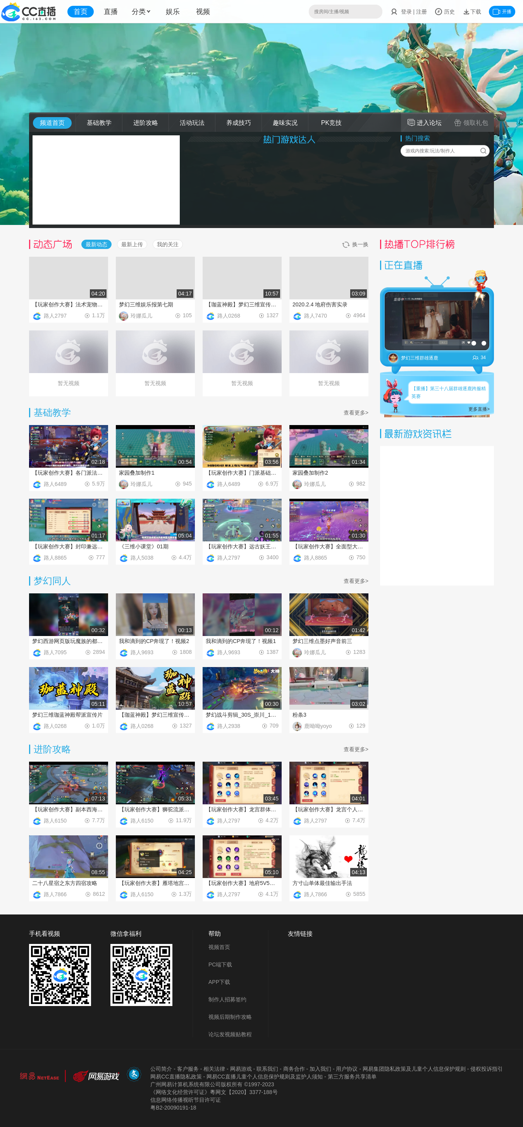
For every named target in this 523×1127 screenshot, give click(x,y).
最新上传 (132, 244)
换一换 (355, 244)
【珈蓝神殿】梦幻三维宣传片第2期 (242, 304)
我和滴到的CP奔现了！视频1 (241, 641)
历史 (445, 11)
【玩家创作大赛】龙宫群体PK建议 (242, 809)
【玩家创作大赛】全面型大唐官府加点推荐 (328, 546)
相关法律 (214, 1069)
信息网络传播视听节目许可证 (185, 1100)
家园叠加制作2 (310, 473)
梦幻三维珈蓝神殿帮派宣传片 (67, 715)
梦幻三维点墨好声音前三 (322, 641)
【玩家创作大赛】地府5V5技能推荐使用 (242, 883)
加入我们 (320, 1069)
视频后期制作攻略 (230, 1017)
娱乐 (173, 12)
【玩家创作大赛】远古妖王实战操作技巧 (242, 546)
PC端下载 (220, 964)
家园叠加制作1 (137, 473)
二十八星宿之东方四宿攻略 (64, 883)
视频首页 (219, 947)
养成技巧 (238, 122)
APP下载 (219, 982)
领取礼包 (471, 122)
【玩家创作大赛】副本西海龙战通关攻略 (68, 809)
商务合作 (294, 1069)
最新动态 (96, 244)
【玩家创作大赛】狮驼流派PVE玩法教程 (155, 809)
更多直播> (479, 409)
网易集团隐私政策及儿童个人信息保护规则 (414, 1069)
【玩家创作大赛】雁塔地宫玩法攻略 (155, 883)
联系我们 (267, 1069)
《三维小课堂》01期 (144, 546)
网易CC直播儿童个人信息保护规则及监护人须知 (264, 1076)
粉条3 (299, 715)
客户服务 (188, 1069)
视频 (203, 12)
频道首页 (52, 122)
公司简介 (161, 1069)
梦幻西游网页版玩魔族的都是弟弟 (68, 641)
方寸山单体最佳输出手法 (322, 883)
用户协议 (347, 1069)
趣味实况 (285, 122)
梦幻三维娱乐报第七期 (146, 304)
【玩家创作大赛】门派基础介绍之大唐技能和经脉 (242, 473)
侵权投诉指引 (486, 1069)
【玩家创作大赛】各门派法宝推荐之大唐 (68, 473)
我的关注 (168, 244)
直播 (111, 12)
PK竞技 (331, 122)
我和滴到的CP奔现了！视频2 (154, 641)
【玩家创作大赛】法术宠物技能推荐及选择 (68, 304)
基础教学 (99, 122)
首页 (81, 12)
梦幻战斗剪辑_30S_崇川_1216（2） (242, 715)
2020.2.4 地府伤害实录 (320, 304)
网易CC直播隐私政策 (175, 1076)
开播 (502, 11)
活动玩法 (192, 122)
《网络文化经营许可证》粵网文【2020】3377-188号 (213, 1092)
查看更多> (356, 413)
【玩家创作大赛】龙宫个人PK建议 (328, 809)
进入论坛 (425, 122)
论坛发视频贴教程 (230, 1034)
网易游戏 (241, 1069)
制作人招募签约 (227, 999)
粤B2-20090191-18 (173, 1108)
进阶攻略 (145, 122)
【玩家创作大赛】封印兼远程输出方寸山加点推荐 (68, 546)
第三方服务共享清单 (352, 1076)
